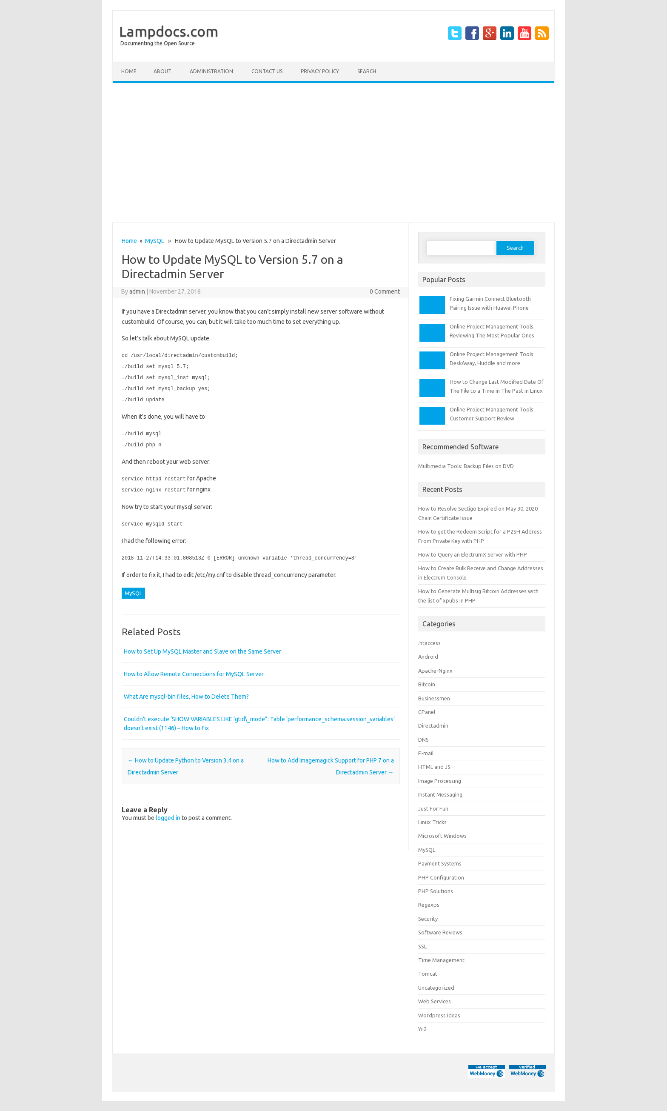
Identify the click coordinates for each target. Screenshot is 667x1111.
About (162, 71)
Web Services (434, 1001)
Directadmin (433, 725)
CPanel (426, 712)
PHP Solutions (435, 891)
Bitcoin (426, 684)
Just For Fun (433, 808)
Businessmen (434, 698)
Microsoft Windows (442, 836)
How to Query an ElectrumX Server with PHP (472, 554)
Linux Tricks (432, 822)
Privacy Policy (320, 71)
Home (129, 71)
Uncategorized (436, 988)
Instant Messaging (440, 794)
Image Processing (439, 781)
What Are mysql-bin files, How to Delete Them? (186, 691)
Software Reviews (440, 932)
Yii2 (422, 1029)
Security (428, 919)
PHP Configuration (441, 877)
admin (137, 291)
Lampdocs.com (168, 31)
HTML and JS (434, 767)
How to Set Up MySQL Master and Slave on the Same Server (202, 646)
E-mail (425, 753)
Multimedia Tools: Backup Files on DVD (466, 466)
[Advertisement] (333, 152)
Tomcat (427, 974)
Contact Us (266, 71)
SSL (422, 946)
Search (366, 71)
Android (428, 657)
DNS (423, 740)
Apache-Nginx (435, 671)
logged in (168, 813)
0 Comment (385, 291)
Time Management (441, 960)
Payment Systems (440, 863)
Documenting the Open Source (157, 43)
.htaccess (429, 643)
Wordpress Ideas (439, 1015)
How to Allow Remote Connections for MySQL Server (194, 669)
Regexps (428, 905)
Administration (211, 71)
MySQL (154, 240)
